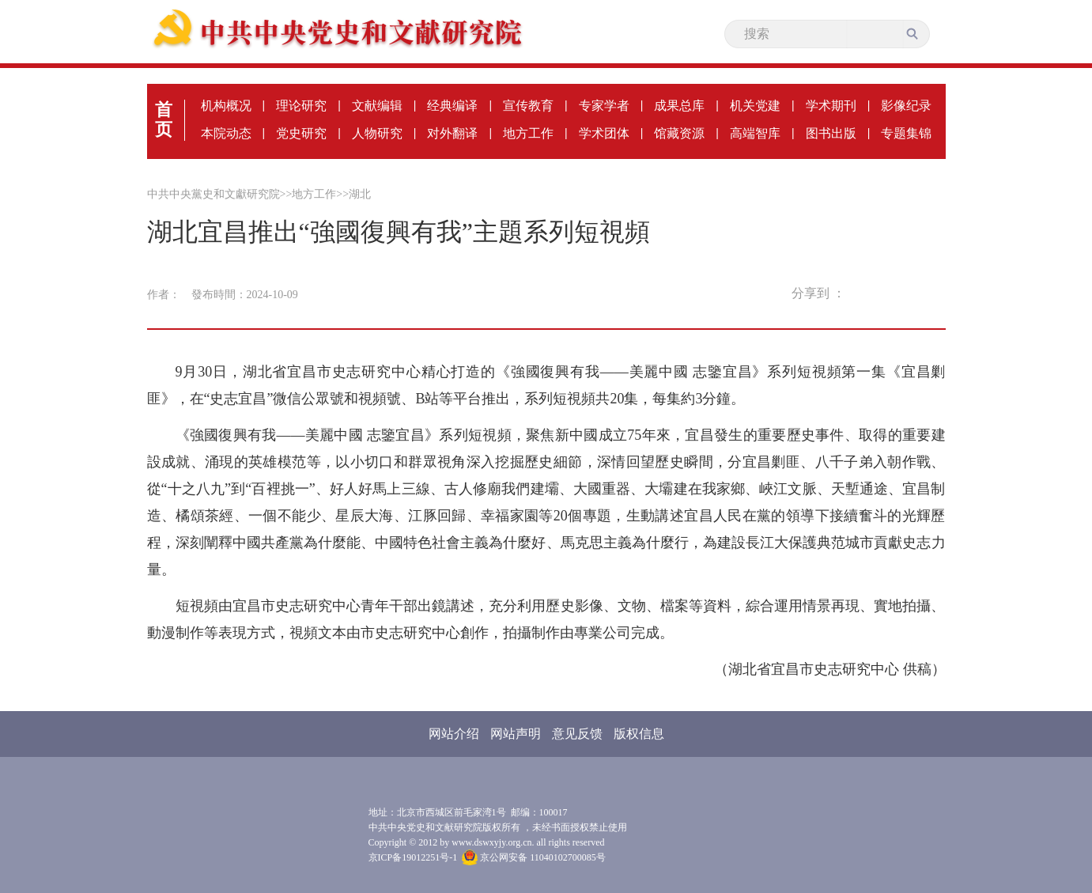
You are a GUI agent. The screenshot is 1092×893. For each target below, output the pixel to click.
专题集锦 (906, 133)
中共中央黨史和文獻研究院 (213, 194)
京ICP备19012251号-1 (413, 857)
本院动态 (226, 133)
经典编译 (452, 105)
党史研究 (301, 133)
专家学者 (604, 105)
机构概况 (226, 105)
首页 (163, 119)
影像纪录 (906, 105)
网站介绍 (454, 733)
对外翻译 (452, 133)
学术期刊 (831, 105)
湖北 (360, 194)
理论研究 (301, 105)
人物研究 (377, 133)
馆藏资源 (679, 133)
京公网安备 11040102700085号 (534, 857)
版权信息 (639, 733)
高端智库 (755, 133)
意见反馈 (577, 733)
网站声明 (515, 733)
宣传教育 (528, 105)
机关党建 (755, 105)
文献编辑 (377, 105)
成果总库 (679, 105)
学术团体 (604, 133)
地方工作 (528, 133)
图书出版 (831, 133)
